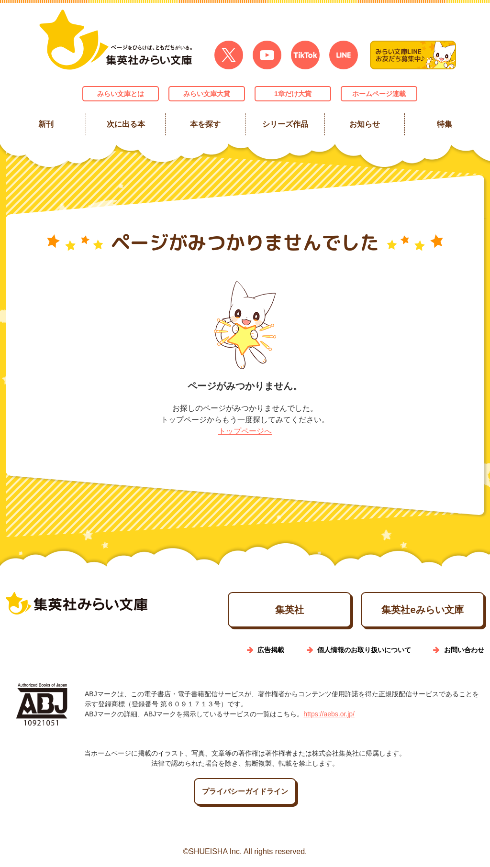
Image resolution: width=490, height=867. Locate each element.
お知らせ (364, 124)
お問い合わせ (464, 650)
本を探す (205, 124)
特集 (444, 124)
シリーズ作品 (285, 124)
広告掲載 (270, 650)
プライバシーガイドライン (245, 791)
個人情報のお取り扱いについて (364, 650)
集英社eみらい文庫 (422, 609)
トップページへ (245, 431)
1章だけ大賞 (293, 94)
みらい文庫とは (120, 94)
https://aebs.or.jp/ (329, 714)
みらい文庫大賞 (206, 94)
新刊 (46, 124)
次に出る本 (125, 124)
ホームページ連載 (379, 94)
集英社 (289, 609)
